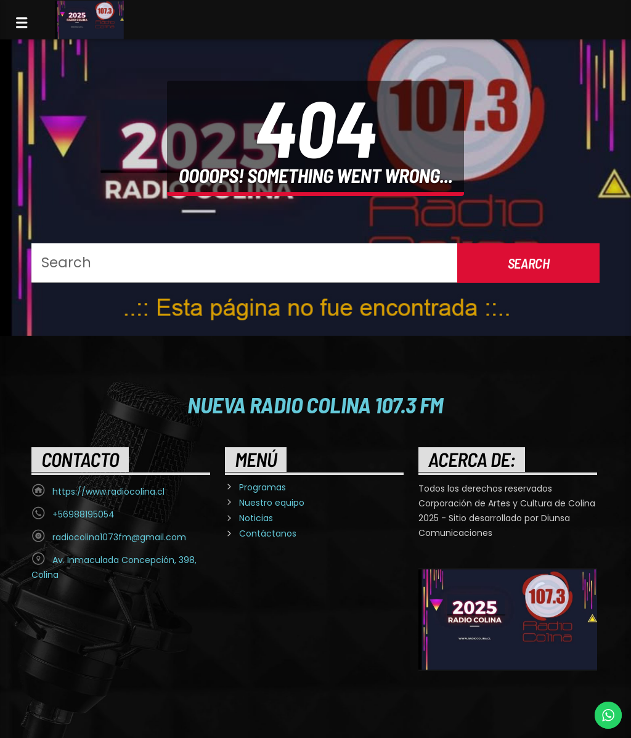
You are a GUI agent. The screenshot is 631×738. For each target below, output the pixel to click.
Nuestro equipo (271, 503)
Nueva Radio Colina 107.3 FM (315, 404)
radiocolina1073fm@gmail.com (119, 537)
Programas (262, 487)
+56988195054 (83, 514)
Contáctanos (267, 533)
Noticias (256, 518)
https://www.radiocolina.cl (108, 491)
